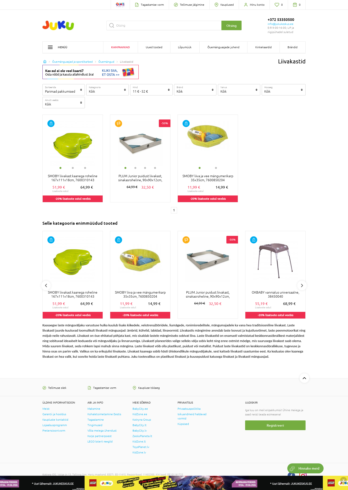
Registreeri (275, 425)
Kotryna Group (142, 419)
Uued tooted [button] (154, 47)
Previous (46, 285)
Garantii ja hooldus (54, 414)
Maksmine (93, 408)
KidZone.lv (139, 452)
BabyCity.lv (140, 430)
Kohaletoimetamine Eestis (104, 414)
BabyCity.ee (140, 408)
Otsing (231, 26)
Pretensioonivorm (53, 430)
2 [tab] (73, 168)
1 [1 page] (174, 210)
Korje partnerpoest (99, 436)
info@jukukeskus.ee (280, 24)
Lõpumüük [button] (185, 47)
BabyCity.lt (140, 425)
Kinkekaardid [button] (263, 47)
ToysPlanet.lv (141, 447)
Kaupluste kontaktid (55, 419)
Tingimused (94, 425)
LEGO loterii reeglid (100, 441)
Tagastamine (95, 419)
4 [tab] (155, 168)
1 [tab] (60, 168)
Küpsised (183, 424)
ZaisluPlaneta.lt (142, 436)
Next (302, 285)
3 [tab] (85, 168)
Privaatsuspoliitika (189, 408)
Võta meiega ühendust (102, 430)
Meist (46, 408)
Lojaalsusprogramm (54, 425)
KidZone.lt (139, 441)
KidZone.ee (140, 414)
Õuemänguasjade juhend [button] (223, 47)
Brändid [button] (293, 47)
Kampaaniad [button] (120, 47)
